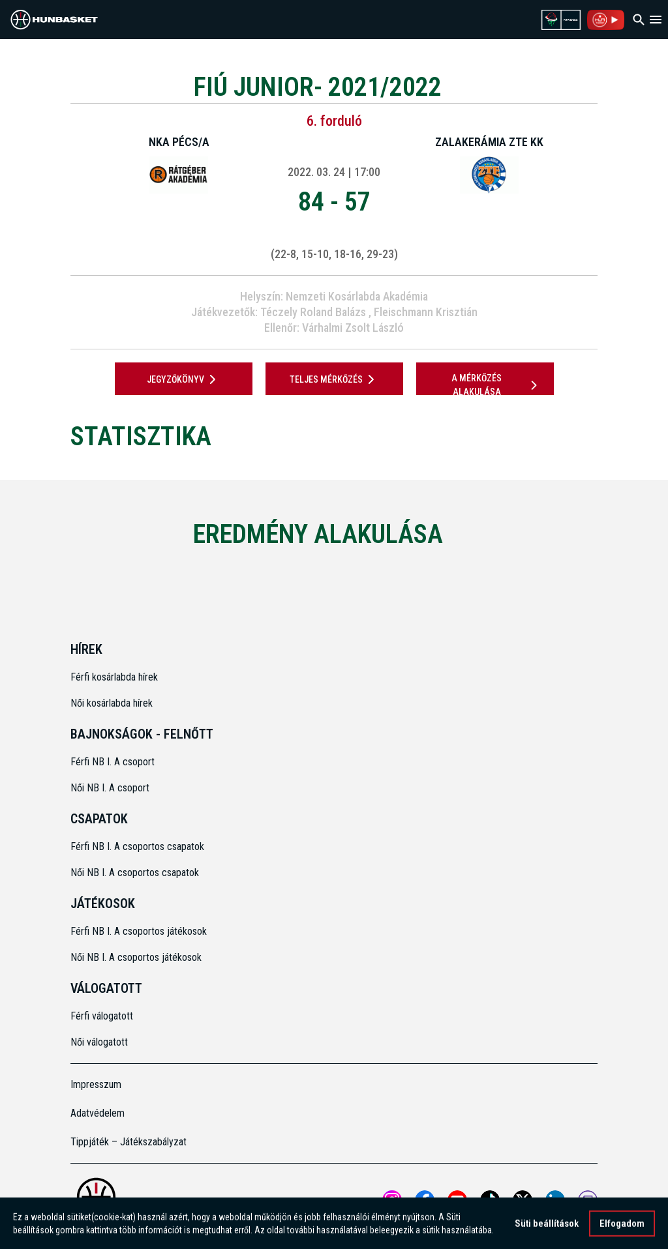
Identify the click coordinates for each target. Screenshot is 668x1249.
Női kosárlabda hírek (111, 703)
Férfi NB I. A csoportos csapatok (138, 846)
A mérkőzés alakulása (496, 385)
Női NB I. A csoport (109, 788)
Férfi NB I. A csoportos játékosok (138, 931)
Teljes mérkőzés (334, 379)
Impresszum (95, 1084)
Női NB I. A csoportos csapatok (136, 872)
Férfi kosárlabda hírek (114, 677)
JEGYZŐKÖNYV (183, 379)
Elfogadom (622, 1226)
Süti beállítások (547, 1226)
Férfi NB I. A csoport (112, 762)
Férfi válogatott (101, 1016)
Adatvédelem (97, 1113)
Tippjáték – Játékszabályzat (128, 1142)
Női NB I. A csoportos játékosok (136, 957)
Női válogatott (99, 1042)
